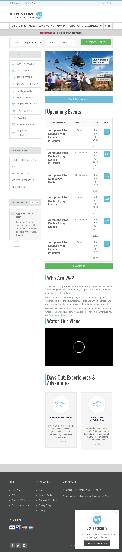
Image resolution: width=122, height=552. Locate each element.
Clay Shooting (46, 26)
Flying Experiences (61, 417)
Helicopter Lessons (24, 104)
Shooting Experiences (96, 418)
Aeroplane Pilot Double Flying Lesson (58, 201)
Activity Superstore (23, 180)
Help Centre (107, 3)
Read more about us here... (62, 315)
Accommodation (93, 26)
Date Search (20, 70)
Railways (32, 26)
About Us (43, 490)
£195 (107, 131)
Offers (108, 26)
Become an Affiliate (20, 505)
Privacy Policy (45, 505)
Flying (13, 26)
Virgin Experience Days (24, 160)
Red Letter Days (20, 173)
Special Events (75, 26)
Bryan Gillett (15, 246)
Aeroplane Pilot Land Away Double (58, 178)
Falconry (60, 26)
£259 (107, 176)
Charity (42, 510)
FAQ (13, 495)
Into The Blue (19, 187)
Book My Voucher (23, 64)
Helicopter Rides (23, 97)
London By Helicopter (20, 133)
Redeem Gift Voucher (21, 500)
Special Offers (22, 77)
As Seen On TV (45, 495)
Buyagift (16, 166)
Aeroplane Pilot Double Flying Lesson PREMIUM (58, 135)
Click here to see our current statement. (61, 32)
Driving (22, 26)
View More (61, 441)
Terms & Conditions (48, 500)
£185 (107, 199)
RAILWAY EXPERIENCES (25, 84)
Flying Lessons (22, 91)
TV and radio (66, 293)
